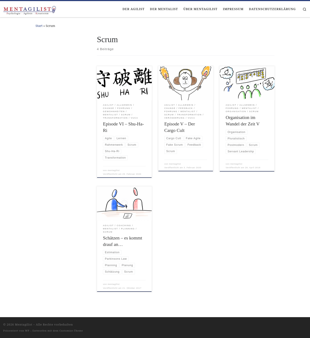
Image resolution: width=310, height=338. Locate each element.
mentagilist (114, 170)
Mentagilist (23, 324)
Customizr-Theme (71, 330)
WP (27, 330)
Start (39, 26)
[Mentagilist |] (30, 9)
